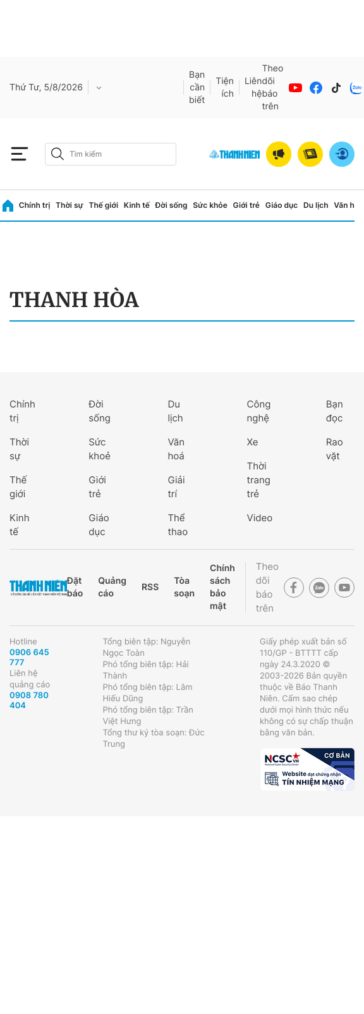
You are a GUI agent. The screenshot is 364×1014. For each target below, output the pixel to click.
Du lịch (316, 205)
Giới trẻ (246, 205)
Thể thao (177, 525)
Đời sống (171, 205)
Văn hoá (176, 449)
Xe (252, 442)
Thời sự (69, 205)
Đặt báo (75, 587)
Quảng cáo (112, 587)
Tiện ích (224, 87)
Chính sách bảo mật (222, 587)
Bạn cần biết (197, 87)
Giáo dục (281, 205)
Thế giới (103, 205)
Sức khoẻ (99, 449)
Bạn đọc (334, 411)
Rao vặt (334, 449)
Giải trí (176, 487)
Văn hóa (348, 205)
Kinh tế (137, 205)
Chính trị (35, 205)
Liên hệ (253, 87)
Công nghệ (259, 411)
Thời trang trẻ (258, 480)
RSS (150, 587)
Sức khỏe (210, 205)
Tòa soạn (184, 587)
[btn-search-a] (57, 154)
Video (260, 518)
